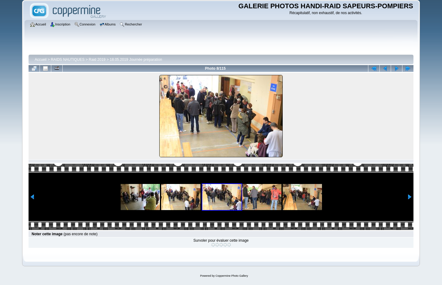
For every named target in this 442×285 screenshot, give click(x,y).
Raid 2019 (97, 59)
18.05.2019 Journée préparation (136, 59)
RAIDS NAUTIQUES (67, 59)
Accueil (41, 59)
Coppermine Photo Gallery (231, 275)
